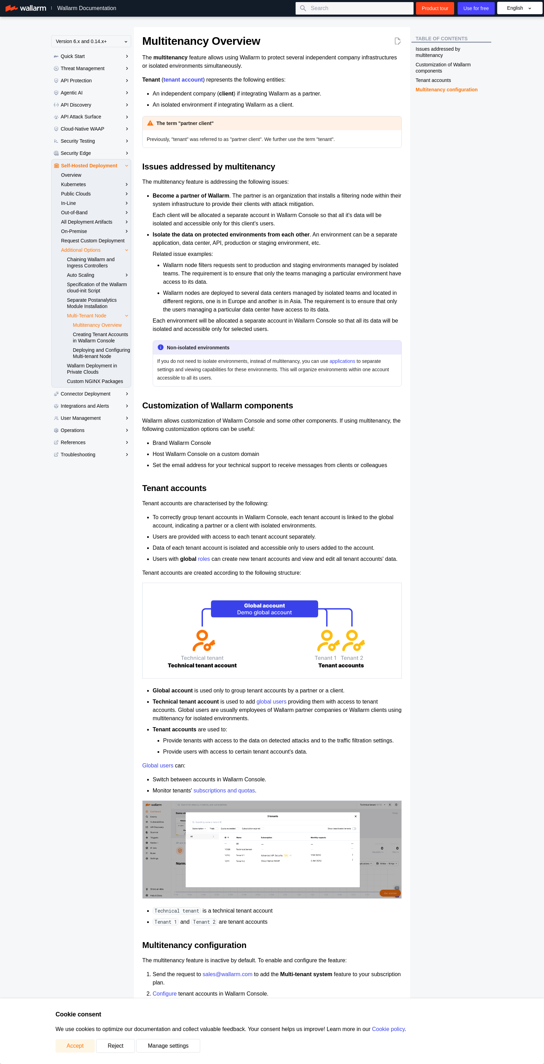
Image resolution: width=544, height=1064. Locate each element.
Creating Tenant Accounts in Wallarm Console (100, 337)
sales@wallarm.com (227, 974)
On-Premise (96, 231)
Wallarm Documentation (86, 8)
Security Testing (92, 141)
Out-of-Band (96, 212)
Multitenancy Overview (97, 325)
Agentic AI (92, 92)
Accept (75, 1046)
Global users (157, 765)
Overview (71, 175)
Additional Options (96, 250)
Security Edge (92, 153)
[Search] (355, 8)
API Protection (92, 80)
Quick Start (92, 56)
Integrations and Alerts (92, 406)
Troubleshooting (92, 454)
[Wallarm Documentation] (26, 8)
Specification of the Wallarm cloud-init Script (97, 287)
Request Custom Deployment (93, 240)
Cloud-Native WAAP (92, 129)
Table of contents (442, 38)
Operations (92, 430)
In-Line (96, 203)
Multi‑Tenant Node (99, 315)
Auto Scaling (99, 275)
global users (271, 702)
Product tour (435, 8)
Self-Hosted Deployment (92, 165)
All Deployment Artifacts (96, 222)
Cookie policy (388, 1029)
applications (342, 361)
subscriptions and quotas (224, 790)
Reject (115, 1046)
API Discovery (92, 105)
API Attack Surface (92, 116)
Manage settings (168, 1046)
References (92, 442)
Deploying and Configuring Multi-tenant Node (101, 353)
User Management (92, 418)
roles (204, 559)
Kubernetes (96, 184)
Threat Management (92, 68)
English (520, 8)
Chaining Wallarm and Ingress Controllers (90, 262)
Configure (165, 994)
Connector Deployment (92, 394)
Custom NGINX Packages (95, 381)
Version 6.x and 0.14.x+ (92, 41)
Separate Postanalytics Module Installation (92, 303)
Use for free (476, 8)
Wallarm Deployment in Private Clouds (92, 369)
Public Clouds (96, 194)
